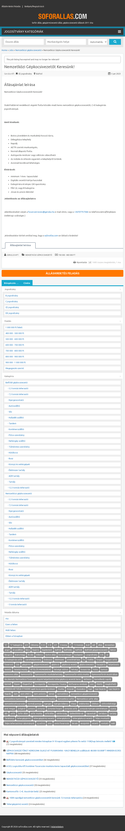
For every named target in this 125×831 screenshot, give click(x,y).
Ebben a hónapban (14, 636)
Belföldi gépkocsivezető (17, 383)
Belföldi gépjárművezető (96, 650)
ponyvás (41, 709)
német (52, 694)
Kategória (9, 376)
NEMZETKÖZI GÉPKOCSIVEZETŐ (22, 779)
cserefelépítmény (33, 660)
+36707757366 (81, 212)
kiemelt (8, 684)
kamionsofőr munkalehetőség (48, 674)
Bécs (28, 650)
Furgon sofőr (111, 660)
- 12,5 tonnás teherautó (18, 488)
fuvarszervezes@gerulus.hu (41, 212)
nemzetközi (62, 694)
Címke (26, 283)
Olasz (73, 704)
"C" (6, 645)
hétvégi (74, 669)
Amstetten (110, 645)
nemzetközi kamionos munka (41, 699)
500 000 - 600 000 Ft (15, 339)
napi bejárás (100, 689)
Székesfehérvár (76, 713)
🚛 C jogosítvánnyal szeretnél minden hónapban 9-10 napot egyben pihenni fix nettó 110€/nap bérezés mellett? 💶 (60, 741)
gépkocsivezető (86, 664)
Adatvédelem (57, 827)
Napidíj (8, 694)
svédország (61, 713)
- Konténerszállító (16, 429)
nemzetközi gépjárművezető (84, 694)
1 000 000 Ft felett (14, 327)
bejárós (35, 650)
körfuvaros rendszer (78, 684)
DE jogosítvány (12, 313)
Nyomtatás (82, 262)
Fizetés (8, 321)
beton (113, 650)
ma (7, 619)
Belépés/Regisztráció (34, 6)
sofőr (12, 713)
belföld (58, 650)
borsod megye (65, 655)
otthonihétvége (108, 704)
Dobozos (48, 660)
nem (16, 694)
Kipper (17, 684)
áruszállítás (18, 650)
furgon (99, 660)
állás (100, 645)
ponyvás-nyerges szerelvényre (94, 709)
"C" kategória (16, 645)
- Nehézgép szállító (16, 441)
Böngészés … (11, 283)
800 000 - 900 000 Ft (15, 357)
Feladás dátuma (12, 612)
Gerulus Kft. (13, 255)
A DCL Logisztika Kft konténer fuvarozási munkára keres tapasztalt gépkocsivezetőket (47, 766)
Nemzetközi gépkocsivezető (38, 255)
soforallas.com (51, 235)
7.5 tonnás (78, 645)
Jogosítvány (10, 289)
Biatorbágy (20, 655)
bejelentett (47, 650)
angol (7, 650)
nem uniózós (40, 694)
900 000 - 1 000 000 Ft (16, 362)
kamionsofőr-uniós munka (77, 674)
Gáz (18, 664)
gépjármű (26, 664)
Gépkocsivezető (14, 772)
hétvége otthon (61, 669)
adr (93, 645)
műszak (70, 689)
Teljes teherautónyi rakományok (19, 723)
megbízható (110, 684)
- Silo (10, 412)
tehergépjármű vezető (44, 718)
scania (113, 709)
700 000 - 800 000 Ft (67, 255)
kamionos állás (11, 674)
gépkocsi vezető (69, 664)
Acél (88, 645)
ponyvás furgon (55, 709)
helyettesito (113, 664)
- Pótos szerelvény (16, 435)
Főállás (90, 660)
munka (61, 689)
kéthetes (88, 679)
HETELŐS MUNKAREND (40, 669)
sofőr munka (36, 713)
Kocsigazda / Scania (57, 684)
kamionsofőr (27, 674)
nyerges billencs (61, 704)
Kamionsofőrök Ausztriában (105, 674)
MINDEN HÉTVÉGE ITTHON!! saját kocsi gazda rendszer (30, 689)
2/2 (26, 645)
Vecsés (75, 723)
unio (50, 723)
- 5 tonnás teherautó (17, 604)
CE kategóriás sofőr (13, 660)
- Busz (10, 458)
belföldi (78, 650)
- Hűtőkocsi (13, 453)
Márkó (100, 684)
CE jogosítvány (12, 307)
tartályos (102, 713)
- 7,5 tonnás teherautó (18, 394)
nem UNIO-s (25, 694)
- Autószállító (14, 406)
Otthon (95, 704)
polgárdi (22, 709)
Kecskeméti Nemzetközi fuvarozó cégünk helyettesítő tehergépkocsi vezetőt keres (43, 679)
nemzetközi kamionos (15, 699)
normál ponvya (35, 704)
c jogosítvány (91, 655)
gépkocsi (55, 664)
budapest (78, 655)
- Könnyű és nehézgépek (19, 464)
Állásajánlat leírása (20, 245)
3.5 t (43, 645)
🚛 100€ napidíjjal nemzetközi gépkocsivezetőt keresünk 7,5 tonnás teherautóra (44, 798)
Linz (92, 684)
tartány (113, 713)
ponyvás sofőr (71, 709)
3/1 (55, 645)
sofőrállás (49, 713)
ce (107, 655)
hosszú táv (85, 669)
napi (90, 689)
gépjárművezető (41, 664)
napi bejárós (114, 689)
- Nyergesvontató (16, 400)
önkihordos (84, 704)
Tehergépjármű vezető (17, 804)
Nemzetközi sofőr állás (87, 699)
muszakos (80, 689)
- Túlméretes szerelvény (19, 447)
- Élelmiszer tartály (16, 470)
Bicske (31, 655)
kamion (104, 669)
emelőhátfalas (73, 660)
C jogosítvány (12, 301)
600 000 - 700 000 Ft (15, 345)
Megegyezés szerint (15, 368)
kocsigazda (40, 684)
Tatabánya (9, 718)
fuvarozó (9, 664)
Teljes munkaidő (102, 718)
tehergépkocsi (63, 718)
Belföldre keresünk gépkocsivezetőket (24, 760)
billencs (39, 655)
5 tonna (63, 645)
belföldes (68, 650)
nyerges (47, 704)
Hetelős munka (21, 669)
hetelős (8, 669)
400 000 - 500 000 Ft (15, 333)
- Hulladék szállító (16, 418)
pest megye (10, 709)
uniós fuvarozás (61, 723)
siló (6, 713)
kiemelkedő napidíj (102, 679)
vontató (105, 723)
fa (84, 660)
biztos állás (51, 655)
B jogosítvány (12, 296)
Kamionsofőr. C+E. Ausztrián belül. (22, 791)
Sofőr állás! (23, 713)
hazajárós (101, 664)
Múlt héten (11, 630)
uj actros (41, 723)
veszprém (84, 723)
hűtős (95, 669)
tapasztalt (91, 713)
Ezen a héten (12, 624)
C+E (102, 655)
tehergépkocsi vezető (82, 718)
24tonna (34, 645)
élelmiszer (59, 660)
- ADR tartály (14, 476)
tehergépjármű (24, 718)
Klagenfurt (27, 684)
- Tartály (11, 482)
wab (113, 723)
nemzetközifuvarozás (15, 704)
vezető (95, 723)
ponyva (31, 709)
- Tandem (12, 423)
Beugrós (8, 655)
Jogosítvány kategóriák (62, 31)
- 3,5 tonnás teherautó (18, 388)
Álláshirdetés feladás (11, 6)
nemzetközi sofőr (66, 699)
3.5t (49, 645)
